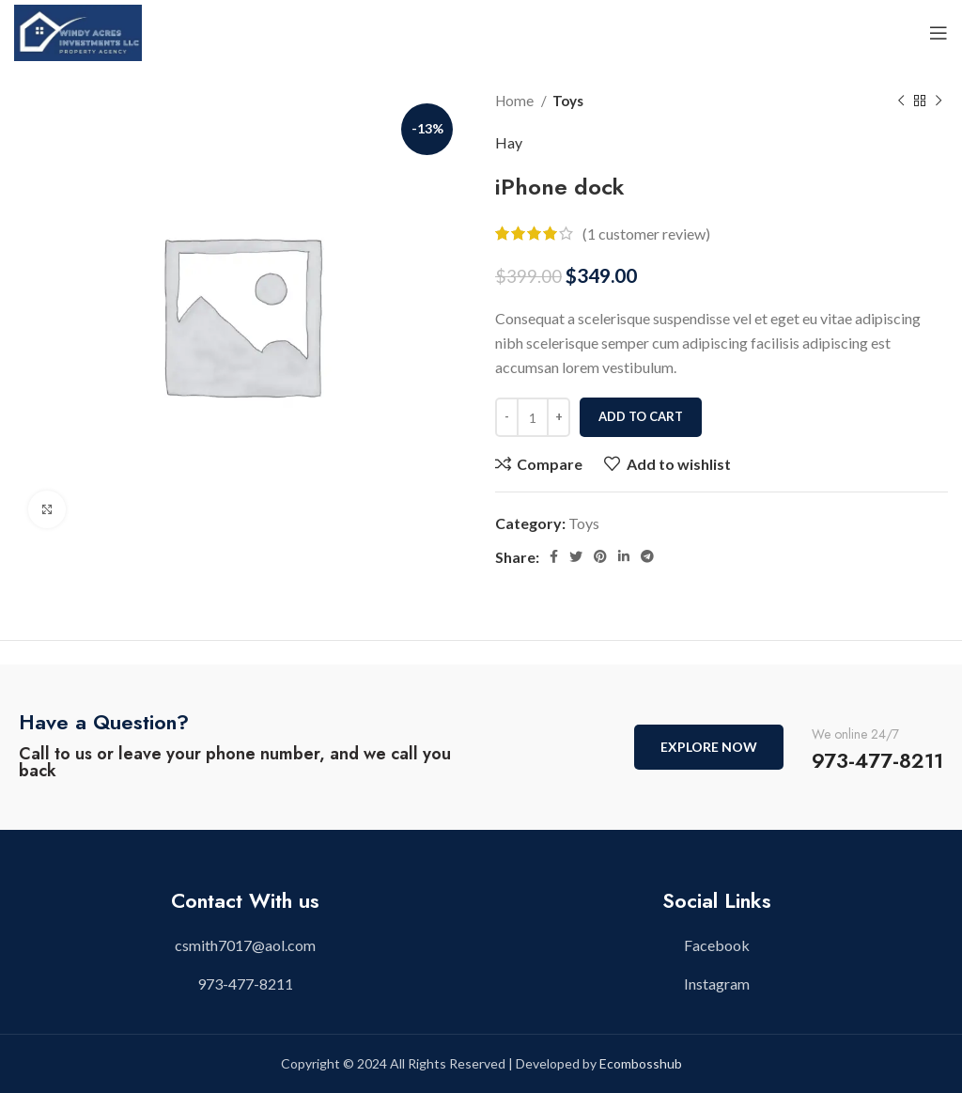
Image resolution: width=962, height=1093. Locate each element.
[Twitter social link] (576, 556)
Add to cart (640, 416)
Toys (567, 100)
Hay (508, 142)
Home (515, 100)
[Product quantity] (533, 417)
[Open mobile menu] (938, 33)
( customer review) (646, 233)
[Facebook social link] (554, 556)
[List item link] (245, 945)
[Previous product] (901, 100)
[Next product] (938, 100)
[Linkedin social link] (624, 556)
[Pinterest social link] (600, 556)
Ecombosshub (640, 1063)
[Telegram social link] (647, 556)
